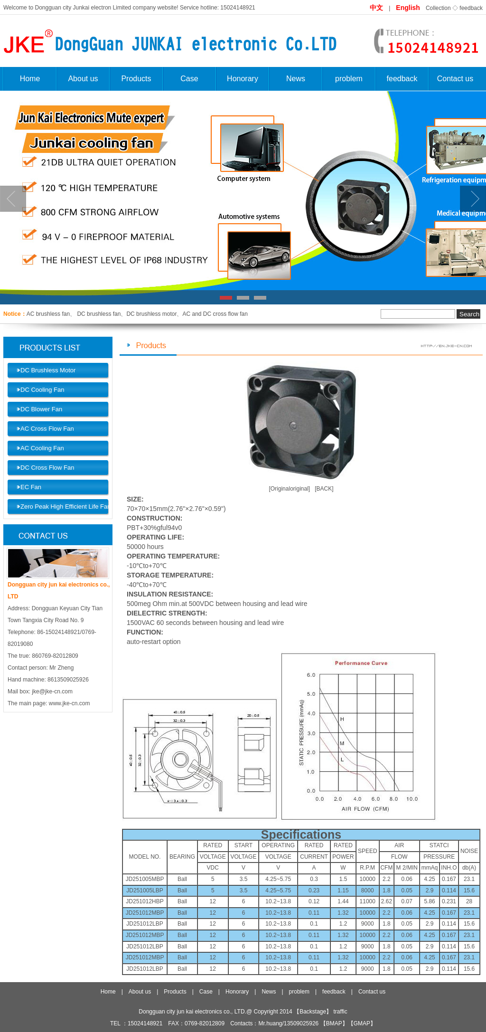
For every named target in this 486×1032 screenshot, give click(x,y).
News (295, 79)
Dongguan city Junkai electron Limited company (95, 7)
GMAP (362, 1023)
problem (349, 79)
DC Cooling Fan (42, 389)
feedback (471, 8)
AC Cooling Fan (42, 448)
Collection (438, 8)
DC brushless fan (98, 314)
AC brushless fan (48, 314)
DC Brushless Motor (47, 370)
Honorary (242, 79)
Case (189, 79)
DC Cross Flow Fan (47, 467)
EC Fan (30, 487)
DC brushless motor (151, 314)
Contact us (455, 79)
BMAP (334, 1023)
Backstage (312, 1011)
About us (83, 79)
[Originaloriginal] (289, 488)
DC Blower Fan (41, 409)
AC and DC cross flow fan (214, 314)
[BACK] (324, 488)
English (408, 7)
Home (30, 79)
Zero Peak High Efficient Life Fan (65, 506)
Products (136, 79)
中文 (376, 7)
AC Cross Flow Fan (47, 428)
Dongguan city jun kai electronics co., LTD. (192, 1011)
